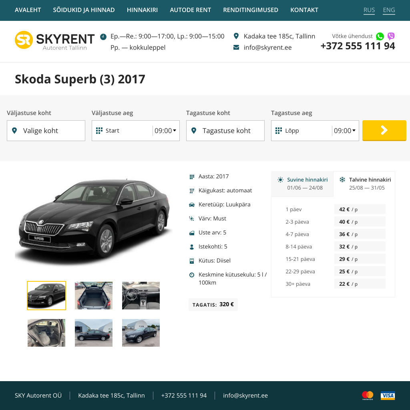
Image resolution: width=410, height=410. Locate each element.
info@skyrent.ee (245, 396)
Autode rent (190, 10)
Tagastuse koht (209, 113)
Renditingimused (250, 10)
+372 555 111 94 (357, 46)
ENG (389, 10)
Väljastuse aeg (112, 113)
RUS (369, 10)
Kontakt (304, 10)
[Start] (124, 131)
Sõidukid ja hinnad (84, 10)
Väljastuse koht (29, 113)
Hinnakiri (142, 10)
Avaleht (28, 10)
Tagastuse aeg (292, 113)
